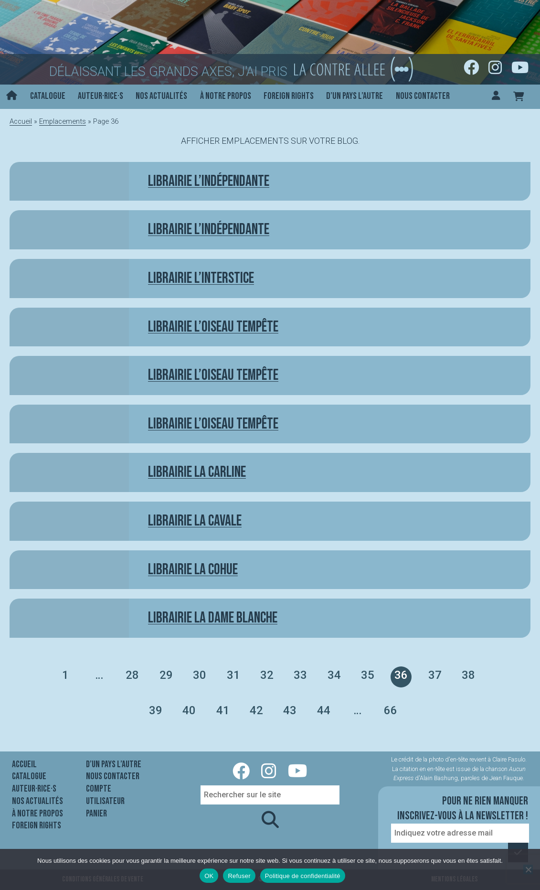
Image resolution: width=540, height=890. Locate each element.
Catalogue (47, 96)
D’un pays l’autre (354, 96)
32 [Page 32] (267, 675)
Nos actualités (161, 96)
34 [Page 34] (334, 675)
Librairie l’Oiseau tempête (213, 375)
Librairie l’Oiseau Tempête (213, 424)
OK (208, 875)
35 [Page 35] (367, 675)
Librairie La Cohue (193, 569)
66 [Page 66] (390, 710)
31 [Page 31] (233, 675)
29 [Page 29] (166, 675)
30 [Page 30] (199, 675)
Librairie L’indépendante (208, 181)
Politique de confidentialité (302, 875)
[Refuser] (528, 869)
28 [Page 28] (132, 675)
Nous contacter (423, 96)
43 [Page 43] (289, 710)
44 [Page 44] (323, 710)
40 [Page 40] (189, 710)
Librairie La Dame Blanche (212, 618)
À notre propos (225, 96)
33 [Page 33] (300, 675)
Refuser (239, 875)
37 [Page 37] (435, 675)
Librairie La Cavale (195, 521)
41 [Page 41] (223, 710)
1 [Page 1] (65, 675)
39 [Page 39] (155, 710)
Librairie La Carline (197, 472)
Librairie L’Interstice (201, 278)
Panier (96, 813)
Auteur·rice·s (100, 96)
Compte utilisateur (105, 795)
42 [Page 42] (256, 710)
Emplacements (62, 121)
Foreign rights (289, 96)
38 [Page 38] (468, 675)
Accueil (21, 121)
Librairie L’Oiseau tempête (213, 327)
